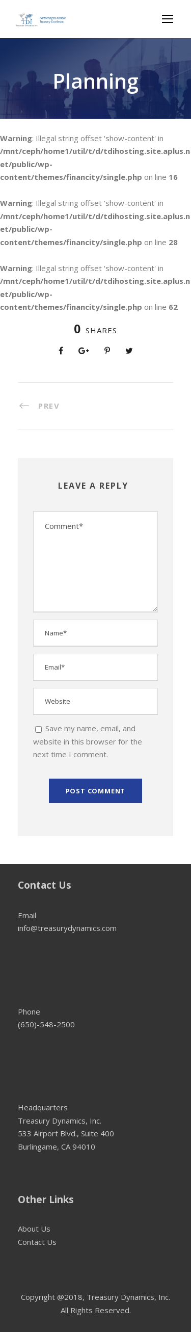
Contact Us (37, 1242)
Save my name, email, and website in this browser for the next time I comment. (87, 741)
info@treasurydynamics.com (67, 928)
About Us (34, 1228)
